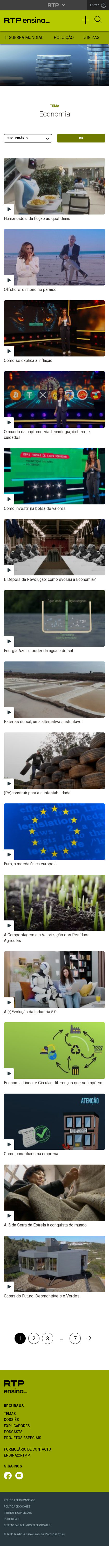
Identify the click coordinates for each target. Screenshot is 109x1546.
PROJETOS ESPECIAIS (22, 1438)
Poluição (64, 37)
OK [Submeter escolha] (81, 138)
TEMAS (10, 1414)
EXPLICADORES (17, 1426)
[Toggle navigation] (87, 22)
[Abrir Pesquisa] (98, 20)
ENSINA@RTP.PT (18, 1455)
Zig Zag (91, 37)
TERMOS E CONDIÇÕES (18, 1512)
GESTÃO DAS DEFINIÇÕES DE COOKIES (27, 1525)
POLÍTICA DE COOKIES (17, 1506)
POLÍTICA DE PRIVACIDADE (19, 1500)
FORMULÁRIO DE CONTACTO (27, 1449)
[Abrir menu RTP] (55, 5)
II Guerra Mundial (24, 37)
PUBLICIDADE (12, 1519)
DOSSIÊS (11, 1420)
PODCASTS (13, 1432)
